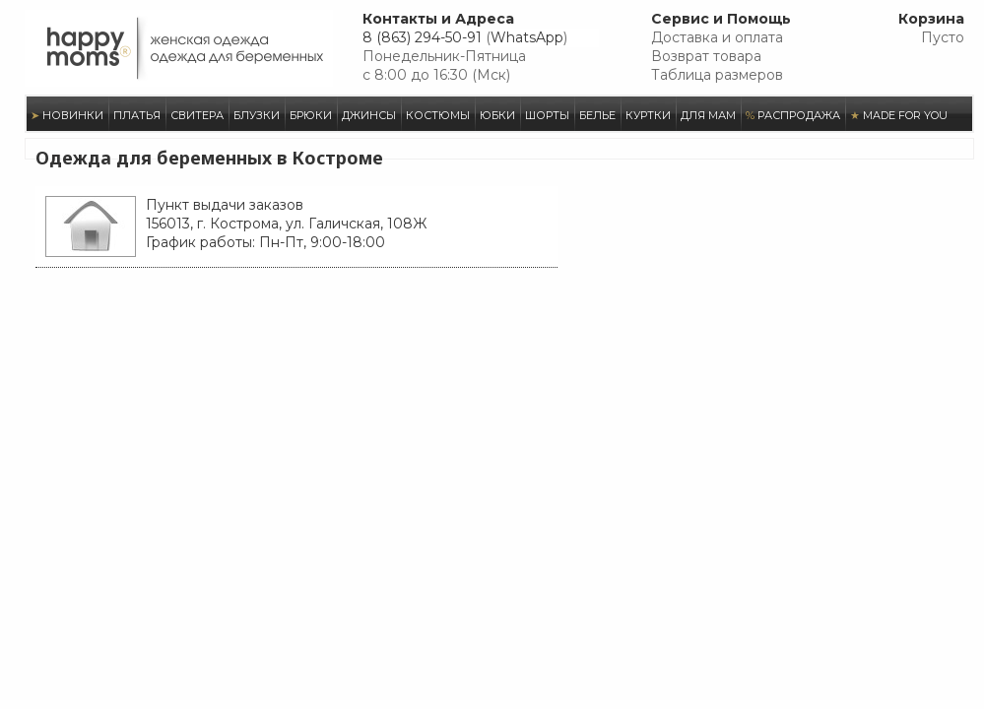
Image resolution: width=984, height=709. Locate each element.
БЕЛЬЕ (597, 115)
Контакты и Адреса (438, 19)
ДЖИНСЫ (369, 115)
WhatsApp (527, 37)
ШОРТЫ (547, 115)
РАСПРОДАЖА (793, 115)
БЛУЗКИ (256, 115)
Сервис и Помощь (721, 19)
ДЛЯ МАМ (708, 115)
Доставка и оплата (717, 37)
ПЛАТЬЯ (137, 115)
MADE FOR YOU (899, 115)
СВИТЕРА (197, 115)
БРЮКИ (311, 115)
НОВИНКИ (67, 115)
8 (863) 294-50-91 (422, 37)
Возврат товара (706, 56)
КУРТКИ (648, 115)
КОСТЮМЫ (438, 115)
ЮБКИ (497, 115)
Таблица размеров (717, 75)
